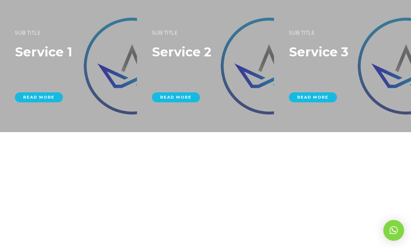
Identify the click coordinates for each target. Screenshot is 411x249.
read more (40, 115)
